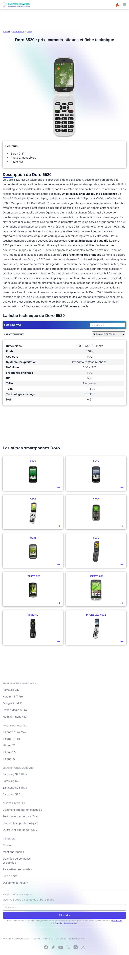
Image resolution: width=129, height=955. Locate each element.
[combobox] (107, 324)
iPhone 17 (9, 745)
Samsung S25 (11, 794)
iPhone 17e (9, 752)
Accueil (6, 31)
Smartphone (18, 31)
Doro (29, 31)
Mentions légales (13, 852)
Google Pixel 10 (13, 703)
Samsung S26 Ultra (15, 774)
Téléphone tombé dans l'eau (20, 816)
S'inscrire (64, 915)
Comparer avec (13, 325)
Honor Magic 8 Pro (15, 710)
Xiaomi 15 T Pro (13, 696)
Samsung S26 (11, 781)
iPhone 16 (9, 758)
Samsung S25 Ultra (15, 787)
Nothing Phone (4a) (15, 716)
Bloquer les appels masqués (20, 823)
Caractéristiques (14, 334)
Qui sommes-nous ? (15, 882)
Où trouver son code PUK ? (20, 829)
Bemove (80, 938)
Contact (8, 845)
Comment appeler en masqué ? (22, 809)
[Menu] (124, 5)
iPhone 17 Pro (11, 738)
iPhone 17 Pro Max (14, 732)
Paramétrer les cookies (17, 869)
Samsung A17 (11, 689)
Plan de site (10, 876)
